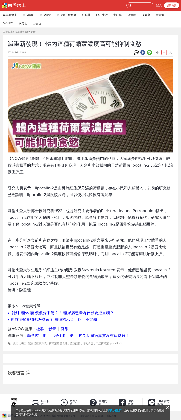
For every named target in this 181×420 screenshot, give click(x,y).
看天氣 (160, 15)
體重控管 (75, 343)
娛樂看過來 (10, 15)
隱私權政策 (115, 410)
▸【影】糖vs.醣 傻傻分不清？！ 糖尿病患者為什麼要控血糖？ (61, 312)
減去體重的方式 (37, 343)
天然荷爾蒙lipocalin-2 (109, 343)
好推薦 (86, 15)
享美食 (23, 23)
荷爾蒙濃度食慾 (58, 343)
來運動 (131, 15)
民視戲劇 (28, 15)
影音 (52, 328)
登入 (159, 5)
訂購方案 (172, 5)
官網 (65, 328)
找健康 (146, 15)
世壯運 (117, 15)
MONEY (8, 23)
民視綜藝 (45, 15)
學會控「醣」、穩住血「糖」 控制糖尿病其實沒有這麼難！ (78, 335)
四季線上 (8, 31)
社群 (40, 328)
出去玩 (37, 23)
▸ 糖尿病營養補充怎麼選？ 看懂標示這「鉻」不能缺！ (54, 319)
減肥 (15, 343)
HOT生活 (102, 15)
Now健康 (30, 31)
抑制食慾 (88, 343)
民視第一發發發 (66, 15)
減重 (23, 343)
